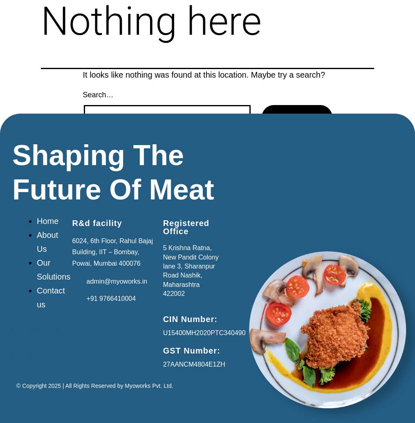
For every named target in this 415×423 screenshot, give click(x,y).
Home (47, 221)
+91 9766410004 (111, 298)
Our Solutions (53, 269)
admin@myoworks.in (117, 281)
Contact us (51, 297)
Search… (98, 95)
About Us (47, 242)
